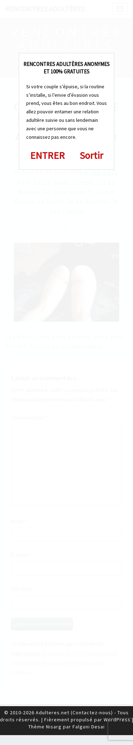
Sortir (91, 155)
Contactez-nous (92, 712)
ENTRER (47, 155)
